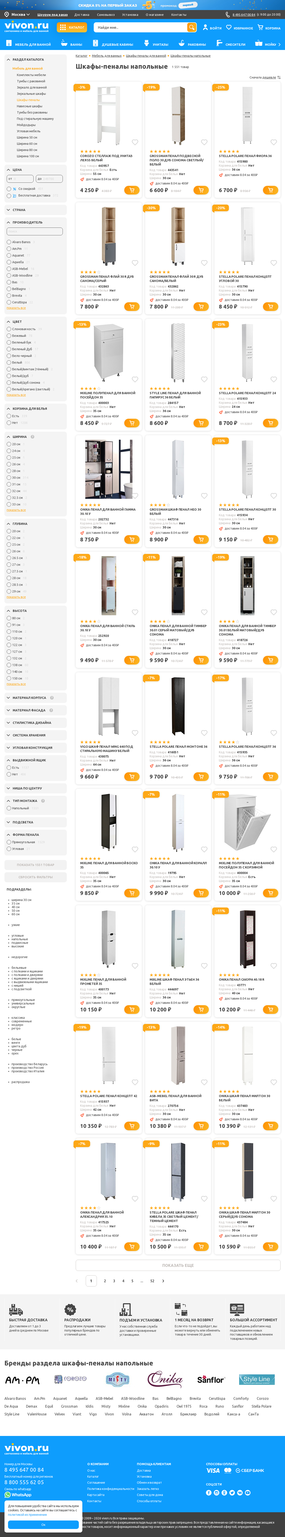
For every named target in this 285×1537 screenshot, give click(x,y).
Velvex (60, 1414)
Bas (156, 1398)
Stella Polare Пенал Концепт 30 (247, 509)
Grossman (69, 1406)
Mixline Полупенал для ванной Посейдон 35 (107, 395)
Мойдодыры (26, 125)
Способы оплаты (149, 1501)
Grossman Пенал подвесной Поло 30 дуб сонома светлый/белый (177, 160)
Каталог (82, 55)
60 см (16, 914)
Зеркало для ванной (32, 87)
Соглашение (96, 1482)
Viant (77, 1414)
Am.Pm (39, 1398)
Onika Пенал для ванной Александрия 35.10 (102, 1214)
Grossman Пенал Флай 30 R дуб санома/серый (107, 279)
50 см (16, 910)
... (141, 1281)
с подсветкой (22, 989)
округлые (18, 1007)
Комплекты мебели (31, 75)
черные (17, 1050)
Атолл (167, 1414)
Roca (204, 1406)
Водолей (211, 1414)
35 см (16, 903)
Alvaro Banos (15, 1398)
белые (16, 1039)
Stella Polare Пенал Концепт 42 (108, 1096)
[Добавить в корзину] (132, 190)
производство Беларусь (30, 1064)
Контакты (179, 15)
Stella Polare (261, 1406)
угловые (18, 935)
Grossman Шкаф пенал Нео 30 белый (175, 512)
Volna (126, 1414)
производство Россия (28, 1067)
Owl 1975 (184, 1406)
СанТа (253, 1414)
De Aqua (11, 1406)
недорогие (20, 957)
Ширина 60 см (27, 143)
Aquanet (60, 1398)
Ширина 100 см (28, 156)
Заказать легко (148, 1489)
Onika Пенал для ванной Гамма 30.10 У (108, 512)
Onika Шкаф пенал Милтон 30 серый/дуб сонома (244, 1214)
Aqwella (81, 1398)
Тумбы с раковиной (31, 81)
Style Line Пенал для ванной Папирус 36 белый (175, 395)
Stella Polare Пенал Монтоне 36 (179, 746)
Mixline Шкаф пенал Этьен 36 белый (174, 982)
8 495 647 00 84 (24, 1470)
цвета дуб (19, 1046)
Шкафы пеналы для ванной (146, 55)
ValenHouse (37, 1414)
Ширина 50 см (27, 137)
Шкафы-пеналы (28, 100)
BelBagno (174, 1398)
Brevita (195, 1398)
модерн (17, 1025)
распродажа (21, 1082)
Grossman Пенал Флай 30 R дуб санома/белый (176, 279)
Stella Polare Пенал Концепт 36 (247, 746)
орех (15, 1053)
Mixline (124, 1406)
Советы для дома (150, 1495)
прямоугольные (23, 1000)
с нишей (17, 985)
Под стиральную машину (35, 118)
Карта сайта (95, 1495)
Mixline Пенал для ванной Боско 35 (109, 865)
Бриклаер (188, 1414)
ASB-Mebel (104, 1398)
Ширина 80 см (27, 150)
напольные (20, 939)
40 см (16, 907)
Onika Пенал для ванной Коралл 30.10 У (178, 865)
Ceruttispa (217, 1398)
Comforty (241, 1398)
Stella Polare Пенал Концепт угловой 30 (245, 279)
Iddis (90, 1406)
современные (22, 1021)
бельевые (19, 967)
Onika (142, 1406)
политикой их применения (27, 1514)
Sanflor (238, 1406)
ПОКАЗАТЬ (36, 865)
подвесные (20, 943)
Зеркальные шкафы (31, 93)
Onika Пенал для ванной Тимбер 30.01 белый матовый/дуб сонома (247, 630)
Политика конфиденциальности (110, 1489)
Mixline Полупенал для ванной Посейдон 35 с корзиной (246, 865)
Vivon (109, 1414)
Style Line (11, 1414)
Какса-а (233, 1414)
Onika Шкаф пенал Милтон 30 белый (244, 1098)
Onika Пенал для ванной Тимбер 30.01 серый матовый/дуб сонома (178, 630)
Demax (31, 1406)
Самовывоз (106, 15)
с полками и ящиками (27, 971)
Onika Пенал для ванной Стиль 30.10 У (107, 628)
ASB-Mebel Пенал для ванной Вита (176, 1098)
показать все (16, 308)
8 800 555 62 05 (24, 1482)
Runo (220, 1406)
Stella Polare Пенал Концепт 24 (247, 393)
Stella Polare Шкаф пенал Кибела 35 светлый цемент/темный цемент (174, 1217)
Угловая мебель (29, 131)
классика (18, 1017)
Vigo (93, 1414)
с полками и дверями (27, 975)
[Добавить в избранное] (135, 142)
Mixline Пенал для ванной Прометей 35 (103, 982)
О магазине (155, 15)
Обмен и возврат (149, 1482)
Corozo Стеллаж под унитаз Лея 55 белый (106, 158)
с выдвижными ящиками (30, 982)
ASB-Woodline (133, 1398)
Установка (130, 15)
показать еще (178, 1265)
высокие (18, 946)
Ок (43, 1525)
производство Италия (28, 1071)
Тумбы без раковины (32, 112)
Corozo (263, 1398)
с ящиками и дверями (27, 978)
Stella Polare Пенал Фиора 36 (245, 156)
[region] (35, 273)
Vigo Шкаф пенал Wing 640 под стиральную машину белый (106, 749)
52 (152, 1281)
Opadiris (161, 1406)
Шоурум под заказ (52, 15)
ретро (16, 1028)
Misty (106, 1406)
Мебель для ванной (27, 68)
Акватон (146, 1414)
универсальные (23, 1003)
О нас (91, 1470)
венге (16, 1042)
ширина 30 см (21, 900)
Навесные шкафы (29, 106)
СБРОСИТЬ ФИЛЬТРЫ (35, 877)
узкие (16, 925)
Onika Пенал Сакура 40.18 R (241, 979)
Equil (49, 1406)
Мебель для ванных (107, 55)
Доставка (81, 15)
